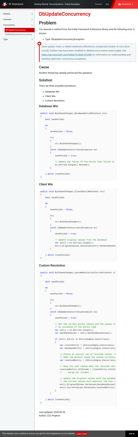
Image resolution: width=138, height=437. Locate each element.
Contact (98, 4)
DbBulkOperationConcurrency (18, 34)
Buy (107, 4)
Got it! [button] (131, 434)
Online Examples (72, 4)
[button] (19, 14)
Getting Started (41, 4)
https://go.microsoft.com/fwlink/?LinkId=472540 (67, 54)
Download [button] (125, 4)
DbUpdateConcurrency (15, 30)
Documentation (56, 4)
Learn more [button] (81, 434)
